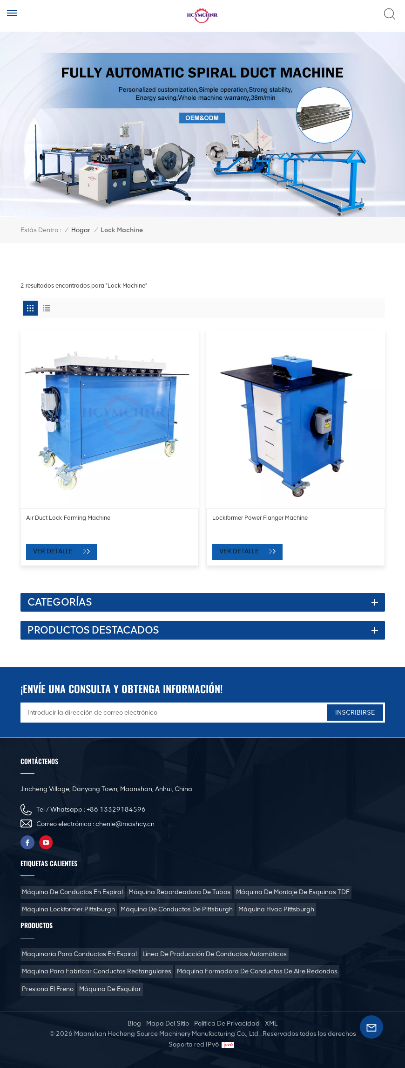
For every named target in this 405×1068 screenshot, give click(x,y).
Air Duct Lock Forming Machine (68, 517)
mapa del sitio (167, 1023)
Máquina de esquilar (110, 989)
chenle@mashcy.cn (125, 824)
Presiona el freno (48, 989)
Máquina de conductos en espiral (72, 892)
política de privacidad (227, 1023)
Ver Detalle (53, 551)
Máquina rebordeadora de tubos (179, 892)
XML (271, 1023)
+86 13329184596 (116, 809)
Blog (134, 1023)
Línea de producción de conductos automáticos (214, 954)
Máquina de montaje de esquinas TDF (293, 892)
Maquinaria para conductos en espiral (79, 954)
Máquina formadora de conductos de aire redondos (257, 971)
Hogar (80, 230)
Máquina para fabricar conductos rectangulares (96, 971)
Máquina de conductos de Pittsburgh (177, 909)
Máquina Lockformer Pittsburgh (68, 909)
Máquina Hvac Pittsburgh (276, 909)
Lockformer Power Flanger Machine (260, 517)
